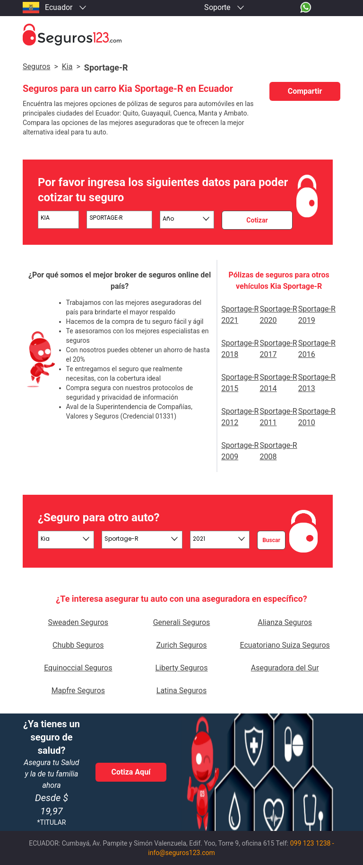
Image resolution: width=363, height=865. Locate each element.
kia (67, 66)
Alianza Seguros (285, 622)
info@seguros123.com (181, 852)
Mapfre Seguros (78, 690)
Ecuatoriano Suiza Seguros (285, 645)
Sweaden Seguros (78, 622)
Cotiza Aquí (131, 771)
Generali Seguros (181, 622)
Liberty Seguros (181, 667)
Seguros (36, 66)
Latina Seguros (181, 690)
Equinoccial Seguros (78, 667)
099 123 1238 (310, 843)
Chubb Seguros (78, 645)
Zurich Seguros (181, 645)
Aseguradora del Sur (285, 667)
